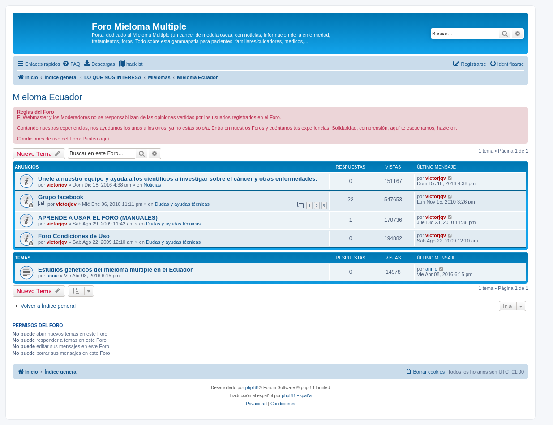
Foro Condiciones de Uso (74, 236)
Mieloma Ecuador (47, 97)
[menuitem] (71, 64)
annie (53, 275)
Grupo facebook (60, 197)
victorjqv (57, 184)
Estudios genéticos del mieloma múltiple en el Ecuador (115, 269)
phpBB (252, 387)
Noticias (152, 184)
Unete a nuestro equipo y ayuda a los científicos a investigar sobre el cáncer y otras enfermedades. (177, 178)
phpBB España (297, 395)
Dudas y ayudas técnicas (182, 204)
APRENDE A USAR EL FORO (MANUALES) (98, 217)
